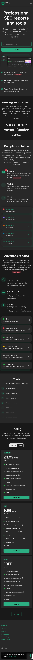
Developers (5, 634)
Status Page (5, 637)
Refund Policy (6, 640)
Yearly (20, 445)
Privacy (3, 631)
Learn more (17, 614)
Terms (3, 628)
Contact (4, 626)
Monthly (13, 445)
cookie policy (11, 656)
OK (29, 655)
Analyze (17, 50)
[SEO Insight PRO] (6, 3)
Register (16, 604)
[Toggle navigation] (31, 3)
